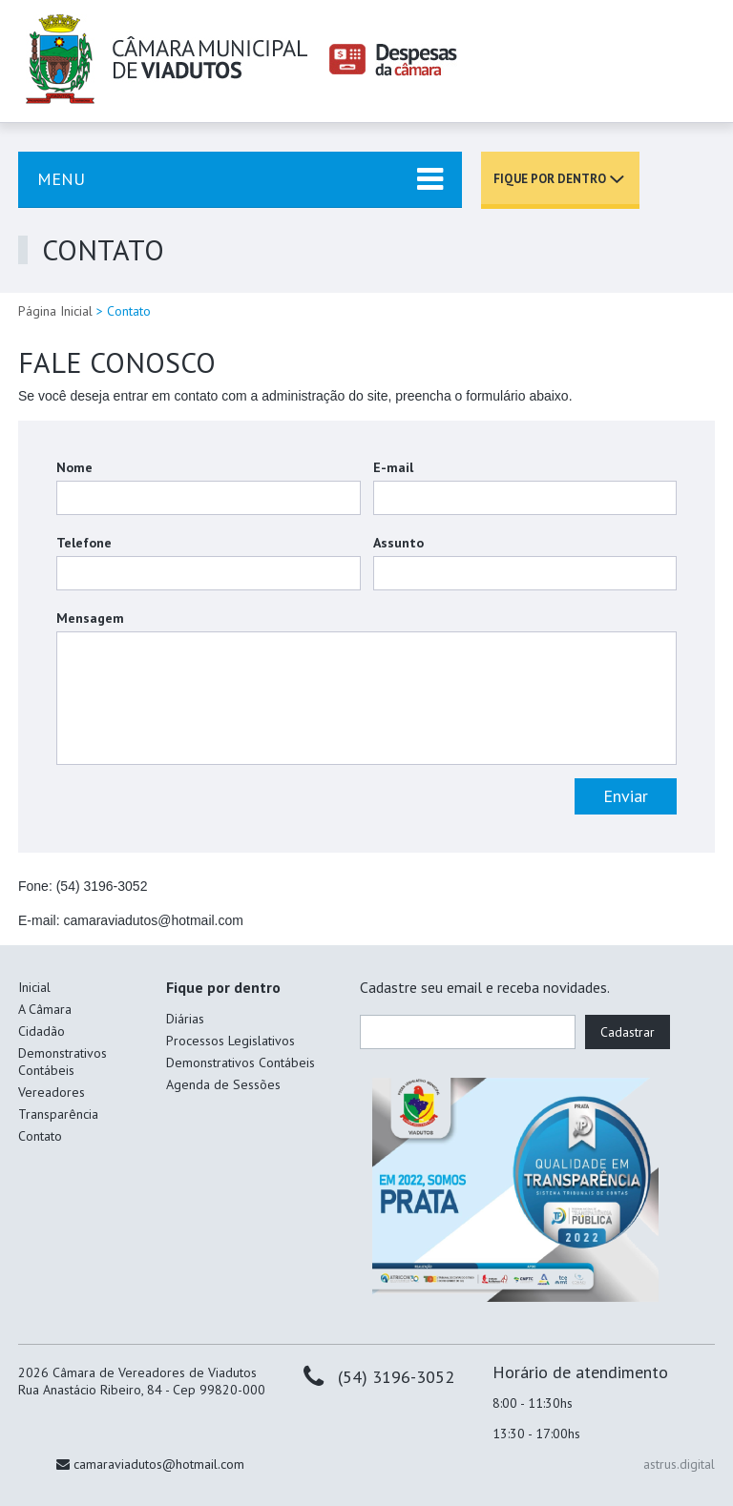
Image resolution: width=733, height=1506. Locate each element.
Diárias (185, 1018)
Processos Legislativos (230, 1040)
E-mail (393, 467)
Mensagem (90, 618)
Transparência (58, 1114)
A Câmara (45, 1009)
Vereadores (51, 1092)
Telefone (84, 542)
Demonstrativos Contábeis (62, 1061)
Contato (40, 1136)
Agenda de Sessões (223, 1084)
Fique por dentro (549, 179)
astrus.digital (679, 1464)
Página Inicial (55, 311)
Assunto (398, 542)
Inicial (34, 987)
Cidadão (41, 1031)
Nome (74, 467)
